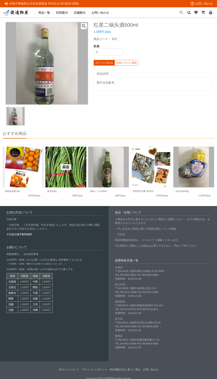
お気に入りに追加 (126, 62)
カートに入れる (104, 62)
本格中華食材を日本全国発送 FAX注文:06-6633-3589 (41, 3)
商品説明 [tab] (102, 73)
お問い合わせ (201, 3)
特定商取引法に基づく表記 (125, 367)
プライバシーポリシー (94, 367)
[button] (208, 143)
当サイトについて (69, 367)
